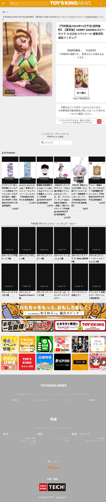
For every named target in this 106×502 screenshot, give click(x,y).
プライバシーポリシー (40, 400)
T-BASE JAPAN (30, 438)
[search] (25, 3)
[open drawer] (3, 3)
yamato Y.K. (61, 497)
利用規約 (15, 400)
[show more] (101, 3)
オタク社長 (100, 438)
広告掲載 (92, 400)
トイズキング (65, 438)
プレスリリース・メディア (95, 441)
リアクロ (32, 444)
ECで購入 (81, 93)
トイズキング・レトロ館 (27, 441)
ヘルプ (66, 400)
